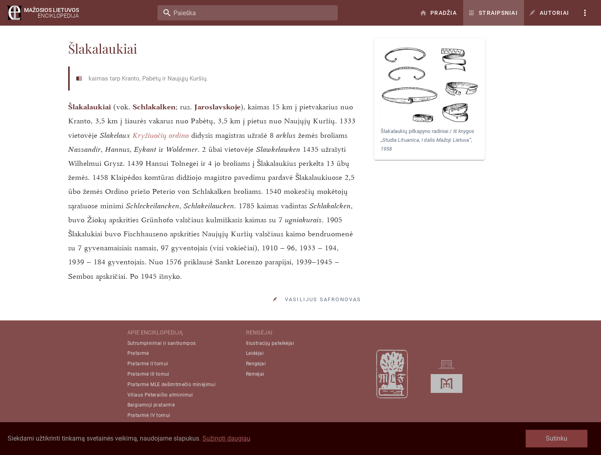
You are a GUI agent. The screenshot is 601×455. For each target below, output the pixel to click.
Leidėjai (255, 353)
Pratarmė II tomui (147, 363)
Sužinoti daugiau (226, 438)
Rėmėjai (255, 374)
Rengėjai (256, 363)
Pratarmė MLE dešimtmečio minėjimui (171, 384)
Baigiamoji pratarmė (151, 405)
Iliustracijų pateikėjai (270, 343)
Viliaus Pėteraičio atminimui (160, 395)
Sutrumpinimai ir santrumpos (161, 343)
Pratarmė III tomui (148, 374)
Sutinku (556, 438)
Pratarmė (138, 353)
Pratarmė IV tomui (148, 415)
